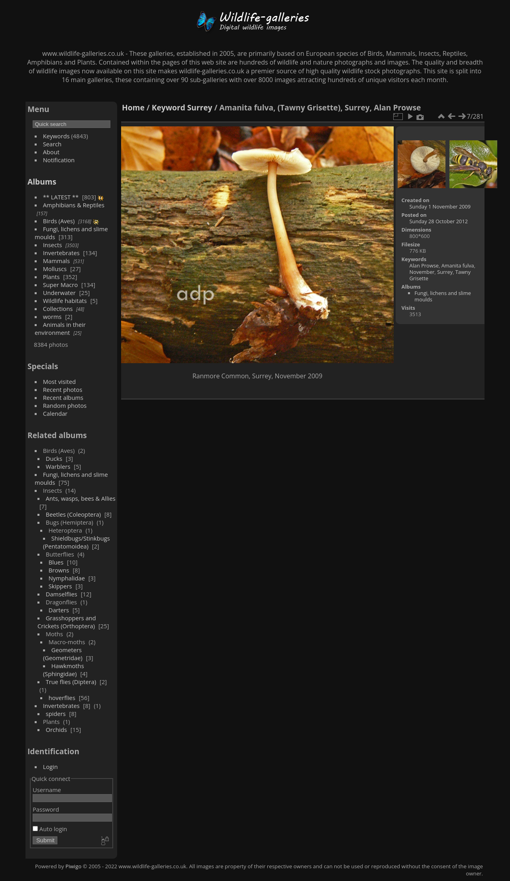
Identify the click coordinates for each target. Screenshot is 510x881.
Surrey (199, 107)
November (422, 271)
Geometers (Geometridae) (62, 654)
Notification (59, 160)
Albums (41, 181)
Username (47, 790)
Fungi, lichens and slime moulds (442, 296)
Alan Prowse (424, 265)
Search (52, 144)
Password (46, 809)
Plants (51, 277)
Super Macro (60, 285)
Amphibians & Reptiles (73, 205)
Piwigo (73, 866)
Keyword (168, 107)
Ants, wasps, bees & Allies (81, 498)
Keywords (56, 136)
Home (133, 107)
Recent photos (62, 389)
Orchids (56, 730)
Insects (52, 245)
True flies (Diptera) (71, 682)
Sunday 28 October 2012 (439, 221)
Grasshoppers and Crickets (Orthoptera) (66, 622)
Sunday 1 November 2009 (440, 206)
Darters (59, 610)
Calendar (55, 413)
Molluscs (55, 269)
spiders (56, 714)
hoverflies (62, 698)
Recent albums (63, 397)
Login (50, 767)
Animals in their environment (60, 328)
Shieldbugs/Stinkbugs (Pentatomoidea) (76, 542)
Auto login (50, 829)
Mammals (56, 261)
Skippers (60, 586)
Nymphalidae (67, 578)
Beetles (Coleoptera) (73, 514)
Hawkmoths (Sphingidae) (63, 670)
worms (52, 317)
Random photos (65, 405)
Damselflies (61, 594)
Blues (56, 562)
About (51, 152)
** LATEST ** (61, 197)
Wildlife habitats (65, 301)
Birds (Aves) (59, 221)
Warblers (58, 466)
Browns (59, 570)
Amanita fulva (457, 265)
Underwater (59, 293)
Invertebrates (61, 253)
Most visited (59, 381)
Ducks (54, 458)
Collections (58, 309)
